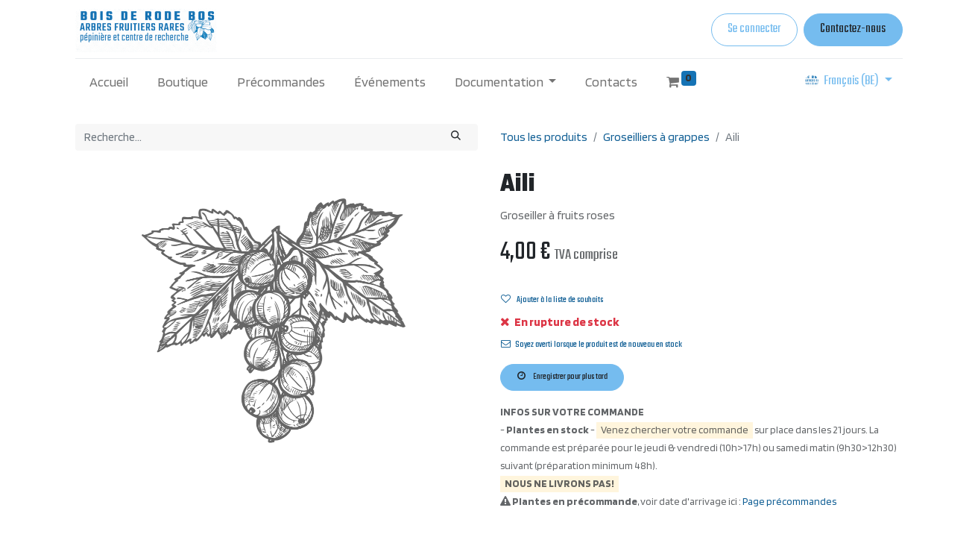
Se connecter (754, 29)
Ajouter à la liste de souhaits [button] (552, 300)
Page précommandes (789, 501)
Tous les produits (543, 137)
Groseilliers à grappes (656, 137)
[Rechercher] (456, 137)
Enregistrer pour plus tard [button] (562, 376)
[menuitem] (109, 81)
